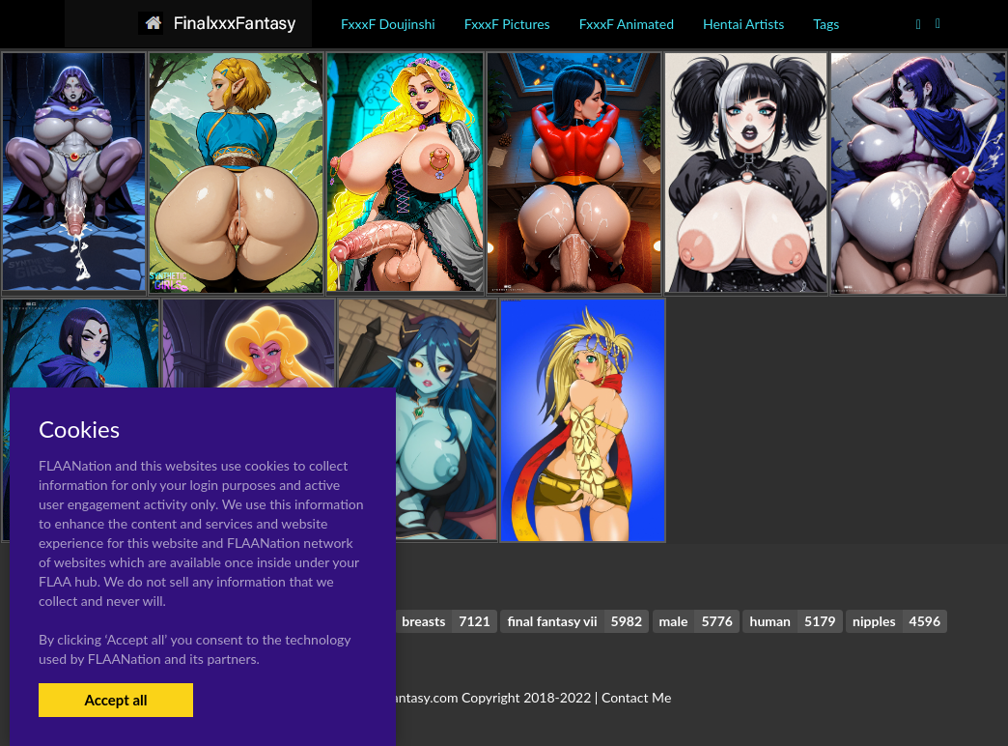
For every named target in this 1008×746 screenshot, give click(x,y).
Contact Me (636, 697)
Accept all (115, 699)
